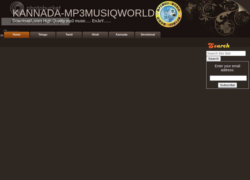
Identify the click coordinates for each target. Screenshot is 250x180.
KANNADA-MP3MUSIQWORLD (83, 13)
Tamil (69, 34)
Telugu (42, 34)
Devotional (148, 34)
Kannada (121, 34)
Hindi (95, 34)
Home (16, 34)
